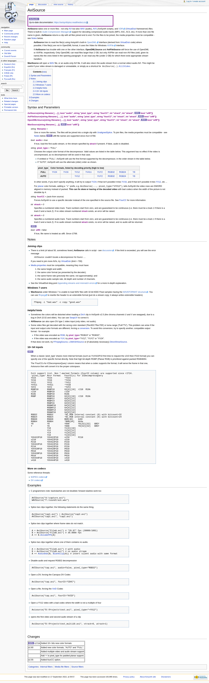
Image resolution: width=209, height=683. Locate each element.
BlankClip (58, 553)
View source (58, 4)
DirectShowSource (118, 342)
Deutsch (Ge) (9, 64)
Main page (8, 31)
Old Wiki (7, 53)
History (70, 4)
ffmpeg (42, 295)
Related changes (11, 101)
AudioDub (43, 553)
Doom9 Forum (10, 56)
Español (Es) (9, 67)
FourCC (123, 200)
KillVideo (124, 66)
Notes (34, 38)
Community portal (11, 34)
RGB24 (122, 172)
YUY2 (100, 172)
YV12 (77, 172)
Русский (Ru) (9, 79)
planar (41, 186)
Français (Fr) (9, 70)
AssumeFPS (46, 535)
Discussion (42, 4)
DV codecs (36, 480)
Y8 (134, 172)
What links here (10, 98)
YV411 (88, 172)
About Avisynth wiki (148, 677)
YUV (62, 339)
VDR (121, 29)
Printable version (11, 107)
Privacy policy (128, 677)
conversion (84, 329)
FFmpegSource (60, 342)
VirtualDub (131, 29)
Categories (33, 667)
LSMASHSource (76, 342)
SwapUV (74, 318)
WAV (82, 29)
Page (31, 4)
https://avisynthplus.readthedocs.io (70, 22)
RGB (62, 335)
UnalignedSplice (104, 133)
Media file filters (62, 667)
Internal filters (46, 667)
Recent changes (11, 37)
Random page (10, 40)
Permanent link (10, 110)
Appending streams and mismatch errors (76, 283)
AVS (95, 29)
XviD (54, 589)
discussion (107, 251)
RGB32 (111, 172)
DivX (83, 315)
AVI (70, 29)
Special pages (10, 104)
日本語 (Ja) (8, 73)
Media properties (38, 266)
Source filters (77, 667)
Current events (10, 50)
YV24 (54, 172)
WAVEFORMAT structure (134, 292)
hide (44, 72)
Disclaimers (166, 677)
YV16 (65, 172)
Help (6, 43)
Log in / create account (195, 1)
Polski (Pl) (8, 76)
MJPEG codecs (38, 477)
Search (4, 83)
